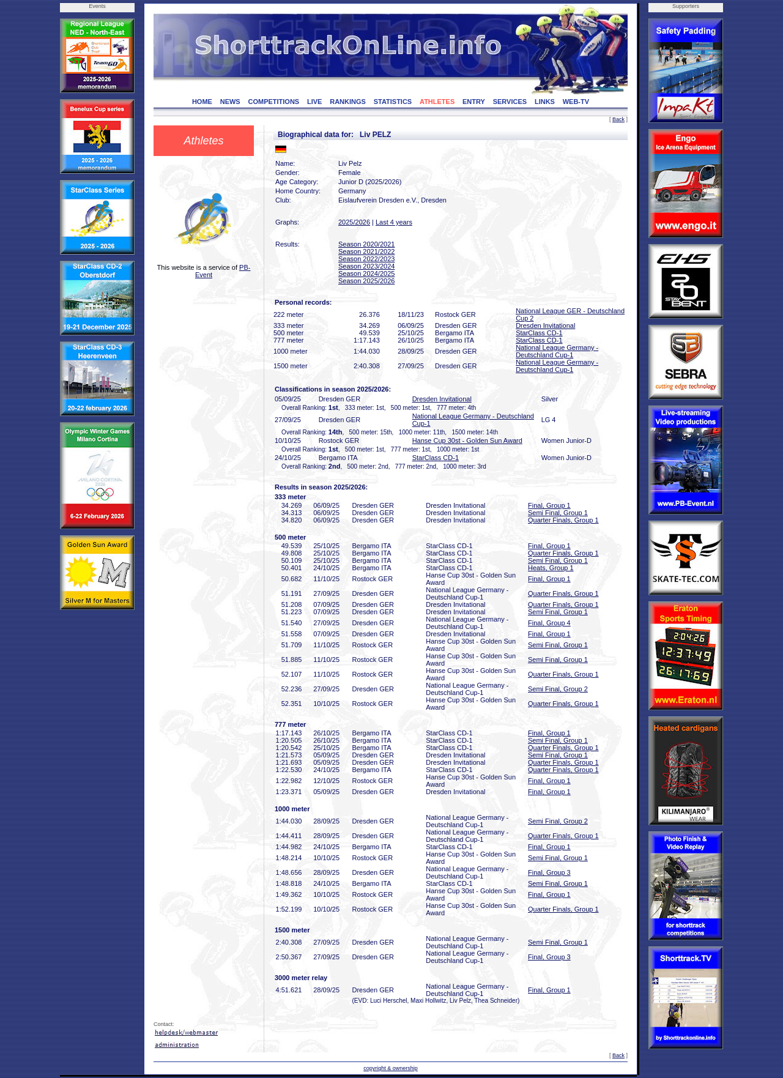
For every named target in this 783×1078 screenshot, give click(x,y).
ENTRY (473, 101)
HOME (202, 101)
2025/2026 (354, 222)
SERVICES (510, 101)
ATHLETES (437, 101)
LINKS (545, 101)
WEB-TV (576, 101)
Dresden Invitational (545, 325)
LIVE (314, 101)
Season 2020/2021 (366, 244)
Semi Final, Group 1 (558, 512)
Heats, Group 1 (551, 567)
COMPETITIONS (273, 101)
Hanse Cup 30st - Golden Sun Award (467, 440)
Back (618, 119)
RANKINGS (348, 101)
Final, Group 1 (549, 505)
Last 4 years (394, 222)
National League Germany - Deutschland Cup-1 (557, 351)
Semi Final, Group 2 (558, 689)
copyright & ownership (390, 1068)
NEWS (230, 101)
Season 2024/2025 (366, 273)
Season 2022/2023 (366, 258)
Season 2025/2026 (366, 280)
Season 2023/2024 (366, 266)
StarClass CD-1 (539, 332)
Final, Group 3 (549, 872)
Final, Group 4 (549, 622)
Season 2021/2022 (366, 251)
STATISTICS (393, 101)
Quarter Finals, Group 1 (563, 520)
